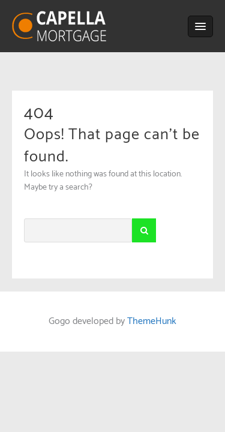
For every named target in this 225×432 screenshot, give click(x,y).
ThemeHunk (151, 321)
